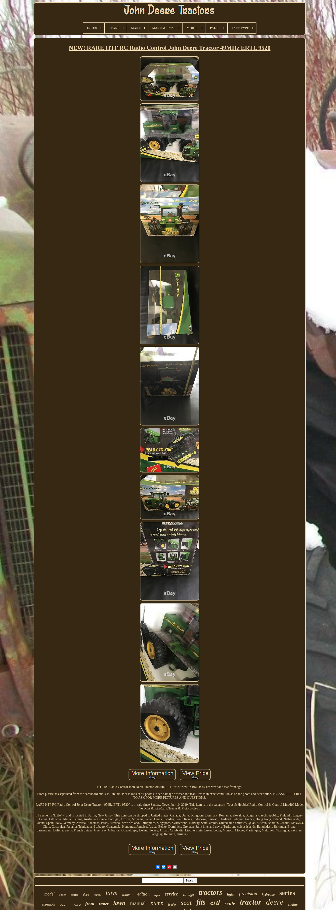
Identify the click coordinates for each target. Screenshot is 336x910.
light (230, 894)
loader (172, 904)
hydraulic (268, 894)
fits (201, 902)
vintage (188, 894)
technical (76, 905)
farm (112, 892)
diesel (63, 905)
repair (157, 895)
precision (248, 893)
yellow (97, 894)
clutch (62, 894)
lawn (119, 902)
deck (86, 894)
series (287, 892)
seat (186, 902)
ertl (215, 902)
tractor (250, 902)
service (171, 893)
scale (230, 903)
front (89, 903)
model (49, 894)
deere (274, 902)
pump (157, 903)
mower (127, 895)
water (103, 904)
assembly (49, 904)
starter (74, 894)
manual (138, 903)
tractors (210, 892)
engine (293, 904)
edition (143, 894)
